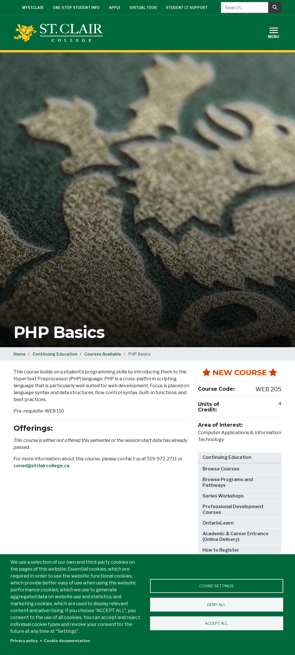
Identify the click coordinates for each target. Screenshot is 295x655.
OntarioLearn (218, 523)
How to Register (221, 550)
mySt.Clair (33, 7)
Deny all (216, 604)
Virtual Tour (143, 7)
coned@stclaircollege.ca (41, 465)
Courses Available (102, 354)
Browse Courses (221, 469)
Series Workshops (223, 496)
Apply (114, 7)
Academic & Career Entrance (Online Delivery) (235, 536)
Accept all (216, 623)
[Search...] (244, 7)
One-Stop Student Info (76, 7)
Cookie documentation (67, 640)
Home (20, 354)
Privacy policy (24, 640)
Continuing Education (55, 354)
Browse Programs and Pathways (228, 482)
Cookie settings (216, 586)
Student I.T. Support (187, 7)
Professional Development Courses (233, 509)
